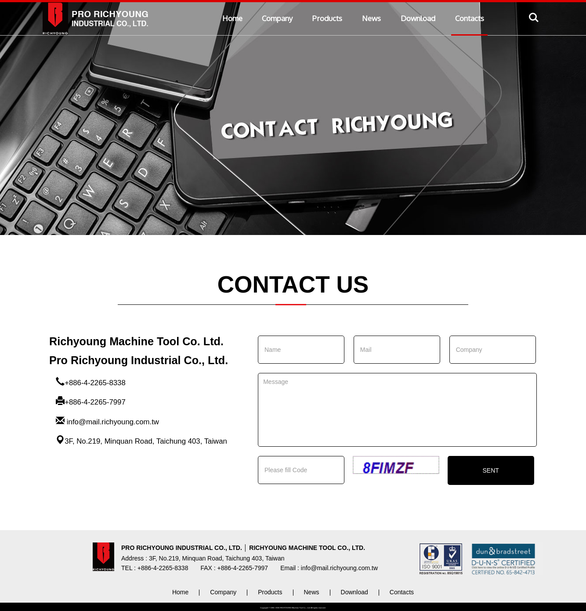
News (371, 18)
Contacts (469, 18)
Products (327, 18)
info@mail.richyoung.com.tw (113, 422)
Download (418, 18)
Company (277, 18)
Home (232, 18)
